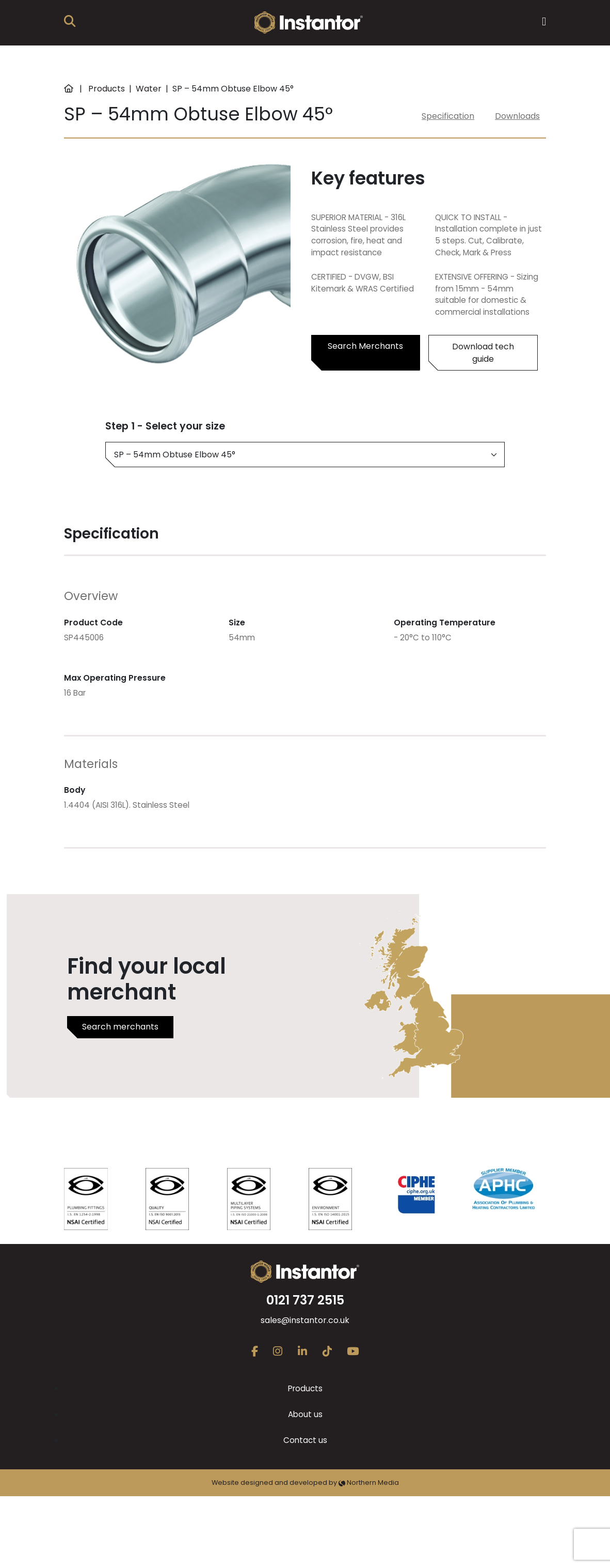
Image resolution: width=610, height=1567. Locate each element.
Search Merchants (365, 346)
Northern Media (369, 1482)
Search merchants (120, 1027)
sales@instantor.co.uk (305, 1320)
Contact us (305, 1440)
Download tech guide (483, 353)
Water (149, 89)
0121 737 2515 (305, 1300)
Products (106, 89)
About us (305, 1414)
